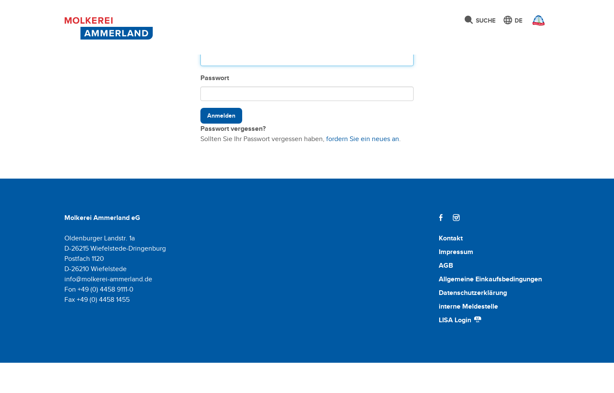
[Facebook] (441, 248)
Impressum (456, 282)
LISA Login (460, 350)
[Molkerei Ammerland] (106, 27)
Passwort (214, 108)
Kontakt (451, 268)
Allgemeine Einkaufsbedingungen (490, 309)
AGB (446, 296)
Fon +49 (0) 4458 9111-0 (98, 319)
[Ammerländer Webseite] (536, 22)
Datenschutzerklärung (473, 323)
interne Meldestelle (468, 336)
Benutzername (223, 73)
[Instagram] (456, 248)
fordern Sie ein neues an (362, 169)
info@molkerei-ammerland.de (108, 309)
